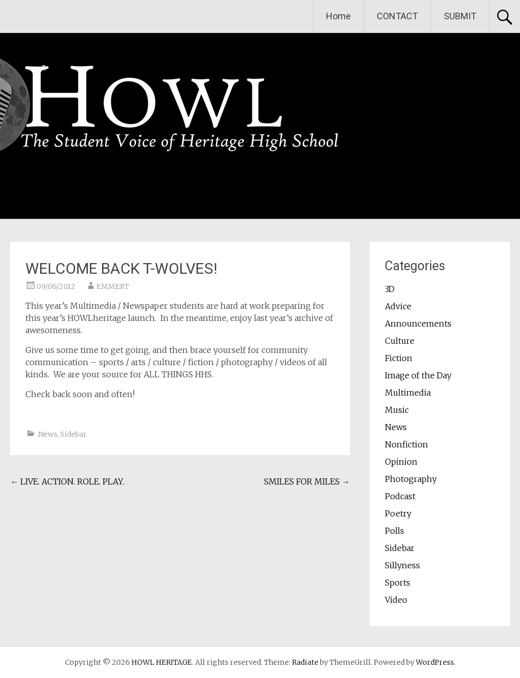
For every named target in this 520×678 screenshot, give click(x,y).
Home (338, 16)
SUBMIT (460, 16)
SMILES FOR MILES (307, 481)
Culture (399, 341)
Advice (398, 306)
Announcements (418, 323)
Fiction (398, 358)
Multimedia (408, 393)
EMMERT (112, 286)
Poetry (398, 513)
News (47, 434)
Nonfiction (406, 444)
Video (396, 600)
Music (397, 410)
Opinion (401, 462)
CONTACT (397, 16)
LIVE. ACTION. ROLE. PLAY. (67, 481)
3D (390, 289)
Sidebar (73, 434)
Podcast (400, 496)
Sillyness (402, 565)
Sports (397, 582)
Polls (394, 531)
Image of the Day (418, 375)
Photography (411, 479)
